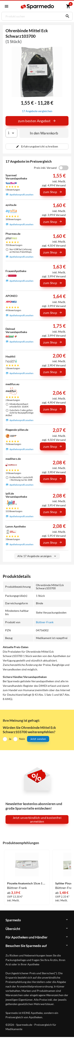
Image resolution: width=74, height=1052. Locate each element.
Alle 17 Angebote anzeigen (37, 556)
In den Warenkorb (44, 133)
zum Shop (52, 192)
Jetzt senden (38, 738)
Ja (10, 738)
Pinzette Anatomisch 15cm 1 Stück (27, 883)
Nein (22, 738)
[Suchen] (66, 16)
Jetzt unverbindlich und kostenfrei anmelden (37, 819)
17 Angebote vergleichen (37, 111)
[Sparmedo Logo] (37, 6)
